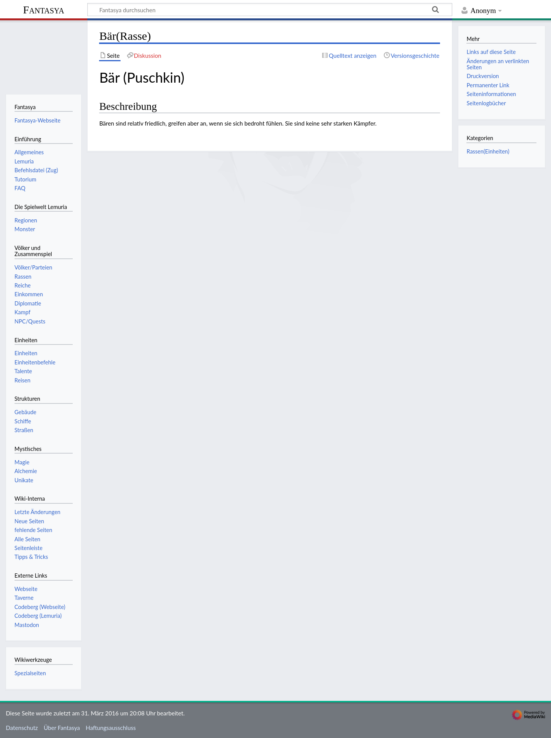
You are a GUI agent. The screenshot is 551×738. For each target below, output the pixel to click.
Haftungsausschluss (111, 727)
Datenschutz (22, 727)
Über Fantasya (62, 727)
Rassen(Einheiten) (487, 151)
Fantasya (43, 10)
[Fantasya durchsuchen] (270, 9)
